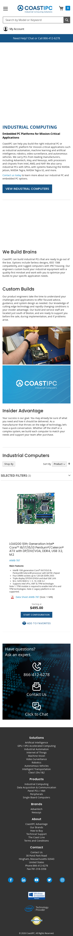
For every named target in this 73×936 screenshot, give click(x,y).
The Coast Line (36, 837)
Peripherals (36, 794)
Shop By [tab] (8, 464)
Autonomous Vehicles (37, 765)
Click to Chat (36, 714)
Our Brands (36, 827)
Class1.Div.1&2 (36, 772)
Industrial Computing (36, 784)
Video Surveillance (36, 759)
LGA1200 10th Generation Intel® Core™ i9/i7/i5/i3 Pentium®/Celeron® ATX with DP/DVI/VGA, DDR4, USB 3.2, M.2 (36, 549)
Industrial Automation (36, 749)
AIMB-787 (14, 560)
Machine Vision (36, 755)
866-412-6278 (51, 38)
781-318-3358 (38, 868)
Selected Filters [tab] (14, 475)
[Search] (66, 20)
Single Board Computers (36, 797)
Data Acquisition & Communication (36, 787)
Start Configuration (36, 614)
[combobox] (36, 20)
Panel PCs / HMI (36, 790)
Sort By (47, 464)
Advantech (36, 809)
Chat (31, 38)
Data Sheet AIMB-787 (27, 597)
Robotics (36, 762)
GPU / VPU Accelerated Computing (37, 745)
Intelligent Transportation (36, 769)
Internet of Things (37, 752)
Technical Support (36, 834)
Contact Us (37, 852)
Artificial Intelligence (36, 742)
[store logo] (34, 9)
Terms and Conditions (36, 840)
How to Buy (36, 830)
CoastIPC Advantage (36, 824)
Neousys (36, 812)
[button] (36, 623)
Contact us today (12, 175)
